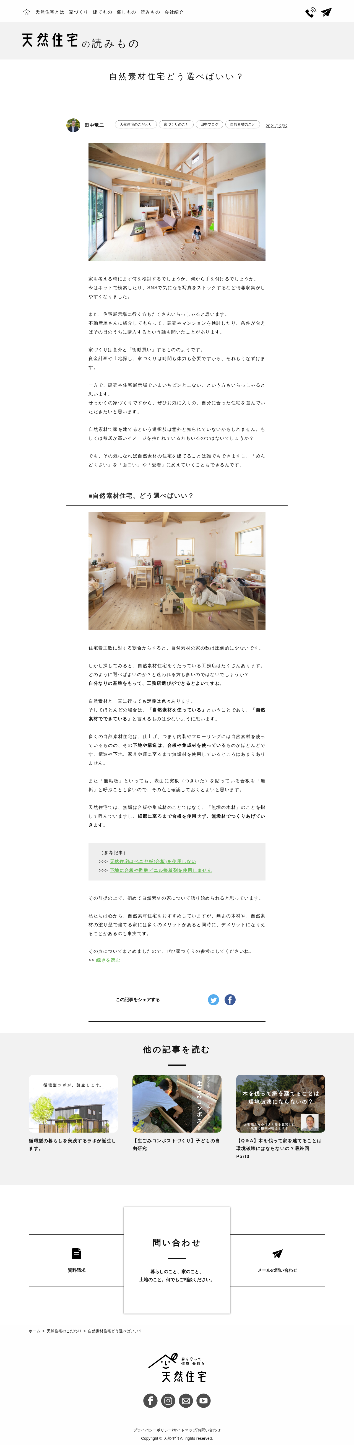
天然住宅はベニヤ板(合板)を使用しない (153, 861)
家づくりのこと (176, 124)
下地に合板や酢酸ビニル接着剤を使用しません (161, 870)
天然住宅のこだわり (136, 124)
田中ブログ (209, 124)
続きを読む (108, 960)
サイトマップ (184, 1430)
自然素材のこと (242, 124)
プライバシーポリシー (152, 1430)
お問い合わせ (209, 1430)
